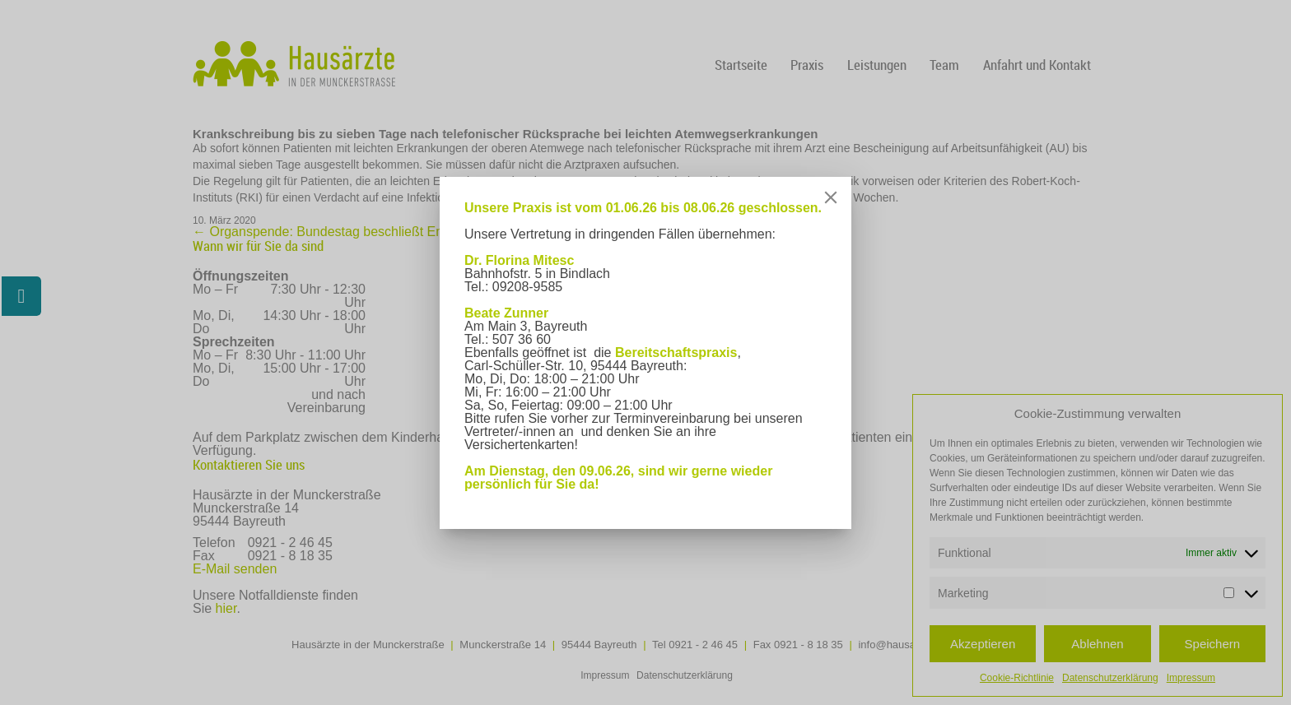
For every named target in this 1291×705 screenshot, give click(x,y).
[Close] (830, 197)
